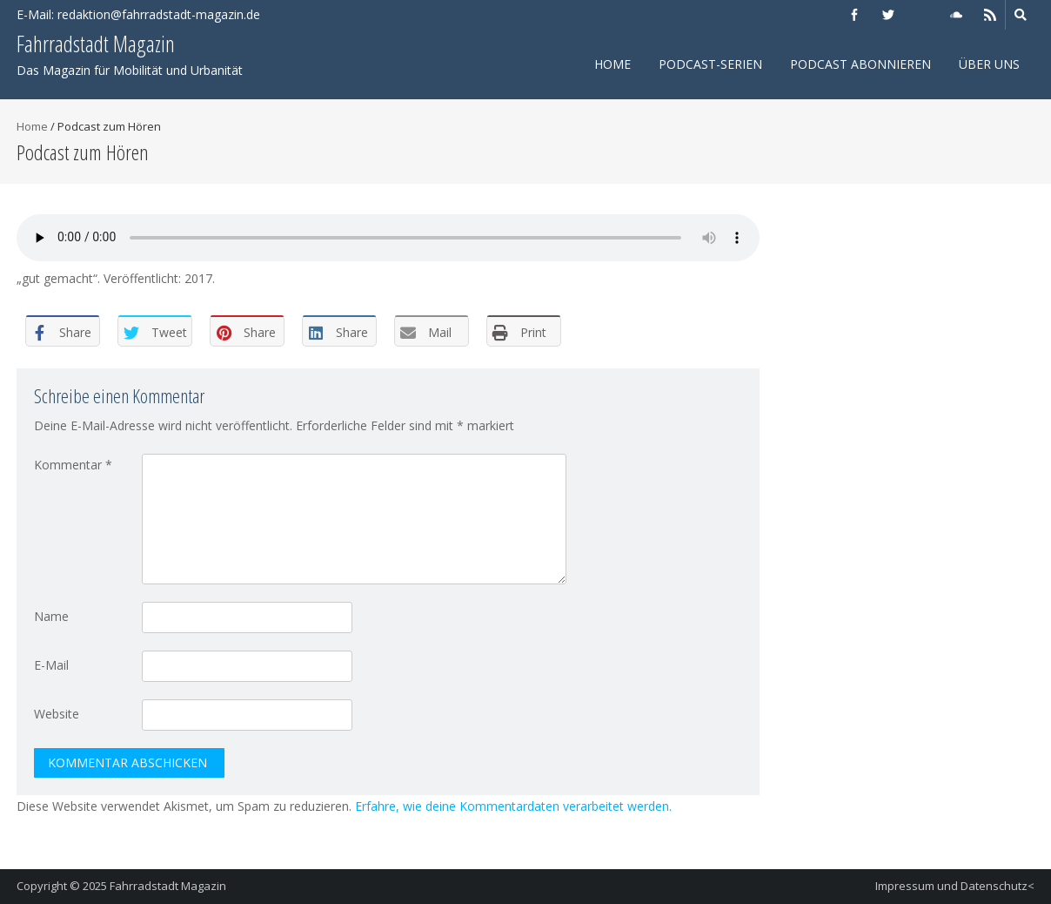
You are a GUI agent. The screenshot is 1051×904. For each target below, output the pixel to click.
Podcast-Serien (710, 64)
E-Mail (51, 665)
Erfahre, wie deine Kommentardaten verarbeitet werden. (513, 806)
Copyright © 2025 (63, 886)
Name (51, 616)
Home (612, 64)
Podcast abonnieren (860, 64)
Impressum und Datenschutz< (954, 886)
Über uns (989, 64)
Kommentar (73, 464)
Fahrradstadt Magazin (168, 886)
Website (56, 713)
